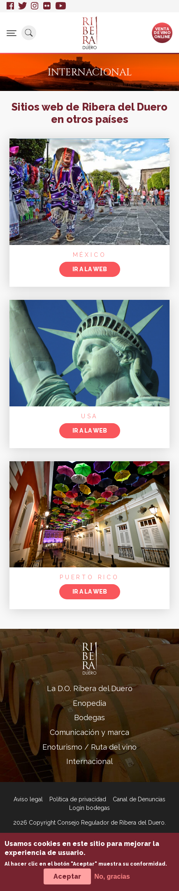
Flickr (47, 6)
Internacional (89, 761)
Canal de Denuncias (139, 799)
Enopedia (89, 703)
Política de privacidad (77, 799)
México (90, 255)
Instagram (35, 6)
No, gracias (112, 880)
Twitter (22, 6)
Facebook (10, 6)
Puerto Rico (89, 577)
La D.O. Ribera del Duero (90, 688)
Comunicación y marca (89, 732)
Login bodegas (89, 808)
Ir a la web (89, 269)
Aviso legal (28, 799)
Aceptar (67, 880)
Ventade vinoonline (162, 32)
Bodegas (89, 717)
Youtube (61, 6)
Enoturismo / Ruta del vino (89, 747)
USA (89, 416)
